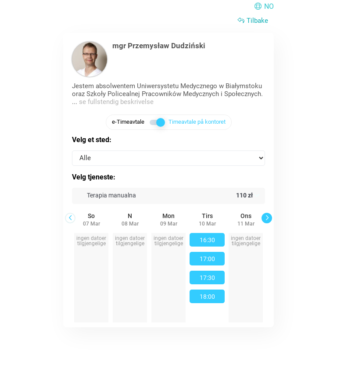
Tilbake (252, 21)
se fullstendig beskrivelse (116, 102)
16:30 (207, 240)
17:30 (207, 277)
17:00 (207, 258)
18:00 (207, 296)
